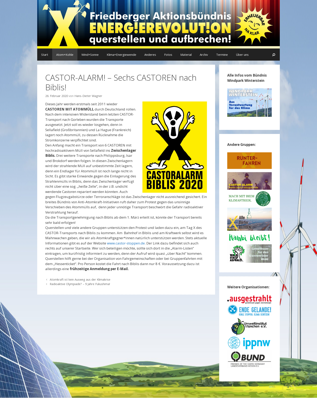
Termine (222, 55)
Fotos (168, 55)
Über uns (242, 55)
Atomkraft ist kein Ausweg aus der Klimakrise (80, 279)
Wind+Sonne (90, 55)
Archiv (204, 55)
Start (44, 55)
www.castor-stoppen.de (126, 243)
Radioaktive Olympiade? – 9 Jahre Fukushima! (80, 284)
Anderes (150, 55)
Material (186, 55)
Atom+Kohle (64, 55)
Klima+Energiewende (121, 55)
